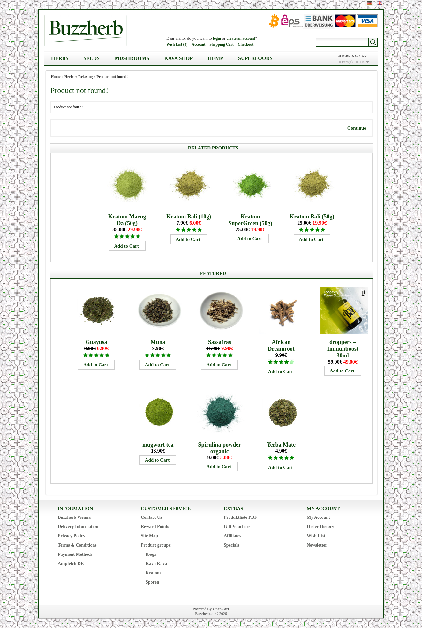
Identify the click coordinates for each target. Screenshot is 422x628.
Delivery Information (78, 526)
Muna (158, 342)
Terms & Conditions (77, 545)
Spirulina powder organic (219, 448)
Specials (231, 545)
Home (56, 76)
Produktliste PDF (240, 517)
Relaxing (85, 76)
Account (198, 44)
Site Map (149, 535)
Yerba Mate (281, 444)
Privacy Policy (71, 535)
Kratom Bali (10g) (188, 216)
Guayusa (96, 342)
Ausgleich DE (71, 563)
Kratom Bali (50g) (312, 216)
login (217, 38)
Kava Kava (156, 563)
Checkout (245, 44)
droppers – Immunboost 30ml (342, 349)
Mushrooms (132, 58)
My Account (318, 517)
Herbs (59, 58)
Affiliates (232, 535)
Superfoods (255, 58)
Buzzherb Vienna (74, 517)
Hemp (215, 58)
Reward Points (155, 526)
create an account (241, 38)
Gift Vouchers (237, 526)
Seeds (91, 58)
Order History (320, 526)
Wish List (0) (176, 44)
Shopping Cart (221, 44)
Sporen (152, 582)
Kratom (153, 573)
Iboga (151, 554)
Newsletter (317, 545)
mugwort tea (157, 444)
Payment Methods (75, 554)
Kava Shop (178, 58)
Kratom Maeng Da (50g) (127, 219)
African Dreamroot (281, 345)
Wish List (316, 535)
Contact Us (151, 517)
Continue (356, 128)
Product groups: (156, 545)
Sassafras (219, 342)
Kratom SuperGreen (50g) (250, 219)
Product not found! (112, 76)
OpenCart (221, 609)
